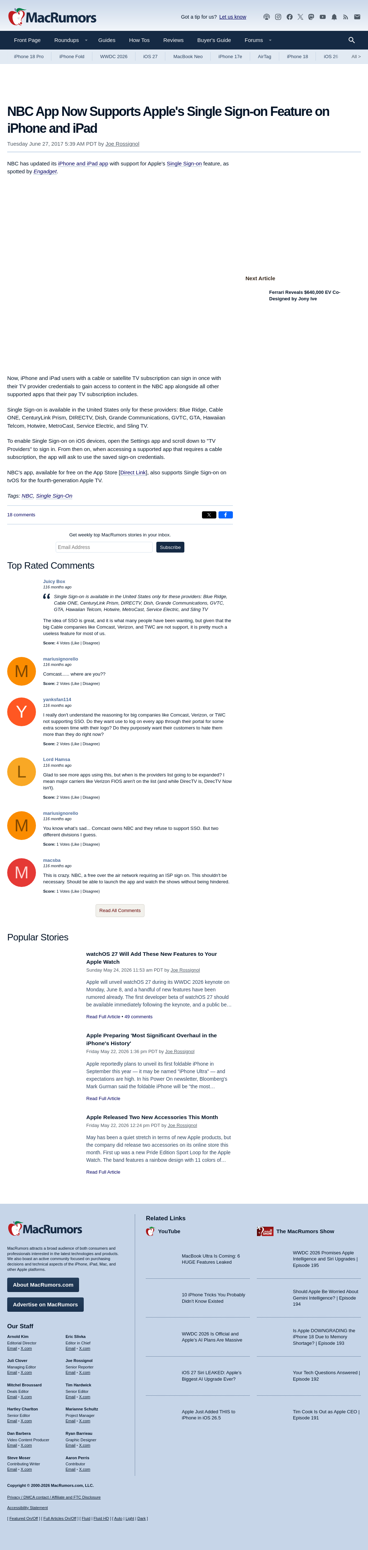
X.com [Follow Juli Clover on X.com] (26, 1370)
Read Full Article (103, 1016)
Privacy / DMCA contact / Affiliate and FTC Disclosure (54, 1497)
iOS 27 (150, 56)
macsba (51, 860)
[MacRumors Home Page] (52, 17)
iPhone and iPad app (83, 163)
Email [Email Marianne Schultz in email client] (71, 1419)
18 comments (21, 514)
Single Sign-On (54, 496)
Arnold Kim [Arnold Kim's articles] (17, 1335)
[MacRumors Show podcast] (266, 17)
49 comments (138, 1016)
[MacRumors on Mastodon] (311, 17)
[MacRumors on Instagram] (278, 17)
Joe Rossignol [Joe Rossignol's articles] (79, 1359)
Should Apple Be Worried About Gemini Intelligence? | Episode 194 (325, 1296)
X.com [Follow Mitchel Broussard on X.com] (26, 1395)
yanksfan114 (57, 699)
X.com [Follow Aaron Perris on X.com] (84, 1467)
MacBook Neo (188, 56)
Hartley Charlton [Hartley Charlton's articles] (22, 1407)
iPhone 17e (230, 56)
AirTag (264, 56)
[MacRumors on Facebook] (289, 17)
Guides (107, 40)
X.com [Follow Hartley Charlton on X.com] (26, 1419)
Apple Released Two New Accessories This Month (158, 1117)
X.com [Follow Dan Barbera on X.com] (26, 1443)
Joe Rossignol (122, 144)
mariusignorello (60, 659)
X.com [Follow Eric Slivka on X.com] (84, 1346)
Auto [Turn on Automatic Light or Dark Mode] (118, 1518)
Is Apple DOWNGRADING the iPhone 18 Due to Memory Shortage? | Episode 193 (324, 1335)
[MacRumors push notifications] (334, 17)
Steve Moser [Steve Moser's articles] (19, 1455)
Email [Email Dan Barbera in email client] (12, 1443)
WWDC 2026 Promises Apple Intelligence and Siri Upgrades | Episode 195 (325, 1257)
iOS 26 (331, 56)
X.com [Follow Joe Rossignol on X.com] (84, 1370)
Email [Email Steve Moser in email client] (12, 1467)
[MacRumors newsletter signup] (357, 17)
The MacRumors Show (305, 1229)
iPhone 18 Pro (28, 56)
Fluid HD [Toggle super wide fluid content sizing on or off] (101, 1518)
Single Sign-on (184, 163)
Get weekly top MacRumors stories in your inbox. (120, 534)
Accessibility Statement (27, 1508)
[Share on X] (209, 514)
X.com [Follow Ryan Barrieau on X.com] (84, 1443)
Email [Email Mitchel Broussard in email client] (12, 1395)
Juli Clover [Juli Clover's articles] (17, 1359)
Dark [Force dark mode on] (141, 1518)
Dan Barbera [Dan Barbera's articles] (19, 1431)
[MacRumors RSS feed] (345, 17)
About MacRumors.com (43, 1283)
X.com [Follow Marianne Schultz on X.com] (84, 1419)
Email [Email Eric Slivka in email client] (71, 1346)
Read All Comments (120, 910)
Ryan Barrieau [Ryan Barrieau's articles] (79, 1431)
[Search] (354, 40)
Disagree (90, 643)
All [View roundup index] (356, 56)
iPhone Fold (71, 56)
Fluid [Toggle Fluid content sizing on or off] (86, 1518)
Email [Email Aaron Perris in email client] (71, 1467)
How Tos (139, 40)
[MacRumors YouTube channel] (322, 17)
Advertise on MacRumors (45, 1303)
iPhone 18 (297, 56)
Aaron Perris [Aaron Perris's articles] (77, 1455)
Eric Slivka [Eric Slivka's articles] (76, 1335)
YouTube (169, 1229)
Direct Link (133, 472)
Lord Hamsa (56, 759)
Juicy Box (54, 581)
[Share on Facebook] (225, 514)
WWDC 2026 (114, 56)
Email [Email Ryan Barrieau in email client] (71, 1443)
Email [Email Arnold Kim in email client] (12, 1346)
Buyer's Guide (214, 40)
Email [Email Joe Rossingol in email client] (71, 1370)
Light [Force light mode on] (129, 1518)
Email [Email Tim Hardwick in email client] (71, 1395)
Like (75, 643)
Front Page (27, 40)
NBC (27, 496)
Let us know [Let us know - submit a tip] (232, 17)
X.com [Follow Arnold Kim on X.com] (26, 1346)
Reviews (173, 40)
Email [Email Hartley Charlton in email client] (12, 1419)
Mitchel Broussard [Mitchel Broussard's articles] (24, 1383)
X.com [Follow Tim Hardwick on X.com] (84, 1395)
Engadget (44, 171)
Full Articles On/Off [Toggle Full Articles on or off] (60, 1518)
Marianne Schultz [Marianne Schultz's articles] (82, 1407)
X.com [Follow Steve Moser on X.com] (26, 1467)
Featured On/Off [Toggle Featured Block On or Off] (23, 1518)
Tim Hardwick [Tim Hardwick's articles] (78, 1383)
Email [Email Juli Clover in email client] (12, 1370)
